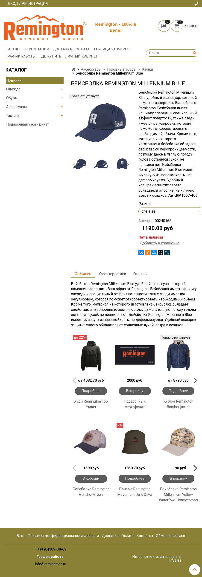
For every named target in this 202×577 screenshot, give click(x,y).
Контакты (144, 536)
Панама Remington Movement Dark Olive (134, 492)
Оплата (83, 49)
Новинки (13, 80)
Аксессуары (91, 69)
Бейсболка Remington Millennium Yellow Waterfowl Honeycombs (178, 494)
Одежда (13, 89)
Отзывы (140, 274)
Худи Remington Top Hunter (91, 404)
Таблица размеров (112, 49)
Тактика (13, 115)
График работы (21, 56)
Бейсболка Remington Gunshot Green (91, 492)
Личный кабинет (81, 56)
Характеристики (112, 274)
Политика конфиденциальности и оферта (63, 536)
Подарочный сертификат (135, 404)
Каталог (14, 49)
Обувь (11, 98)
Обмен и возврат (170, 536)
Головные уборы (122, 69)
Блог (21, 536)
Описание (83, 273)
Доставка (62, 49)
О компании (37, 49)
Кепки (147, 69)
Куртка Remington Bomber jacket (178, 404)
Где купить (50, 56)
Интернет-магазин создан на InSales (157, 558)
